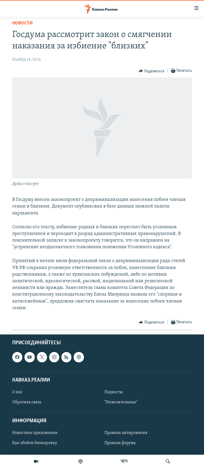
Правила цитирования (125, 433)
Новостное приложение (35, 433)
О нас (17, 392)
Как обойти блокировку (34, 443)
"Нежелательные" (121, 402)
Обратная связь (26, 402)
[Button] (151, 71)
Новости (22, 23)
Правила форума (120, 443)
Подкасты (113, 392)
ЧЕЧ (124, 461)
